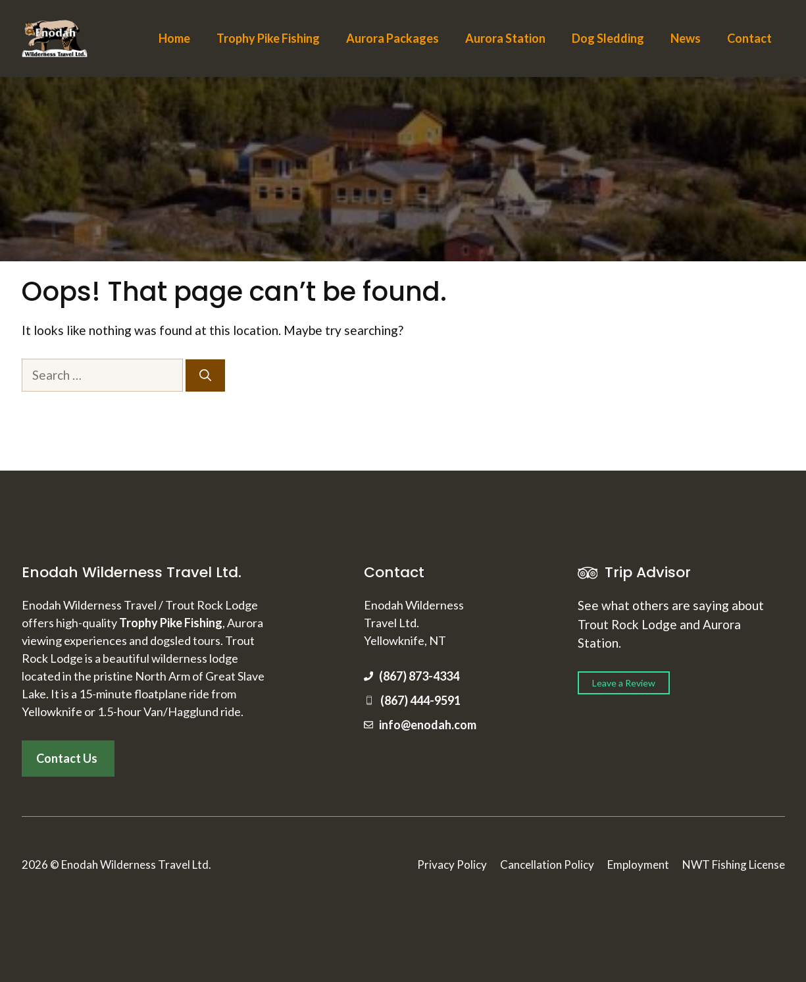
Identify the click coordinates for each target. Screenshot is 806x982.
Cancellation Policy (547, 864)
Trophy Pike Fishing (268, 38)
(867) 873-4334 (419, 676)
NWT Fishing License (733, 864)
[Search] (205, 375)
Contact (749, 38)
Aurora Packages (392, 38)
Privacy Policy (452, 864)
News (685, 38)
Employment (638, 864)
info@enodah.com (427, 724)
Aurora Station (505, 38)
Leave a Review (623, 682)
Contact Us (66, 758)
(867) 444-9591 (420, 700)
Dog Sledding (608, 38)
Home (174, 38)
